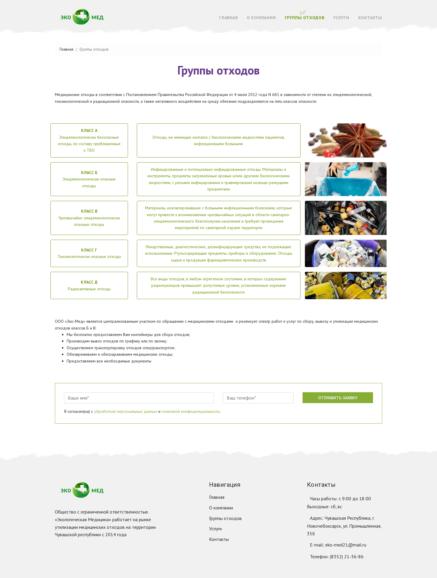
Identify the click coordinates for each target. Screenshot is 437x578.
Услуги (341, 17)
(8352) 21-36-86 (347, 556)
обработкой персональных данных (125, 411)
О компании (261, 17)
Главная (228, 17)
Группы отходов (304, 17)
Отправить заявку (337, 397)
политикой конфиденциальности (191, 411)
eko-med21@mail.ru (345, 545)
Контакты (370, 17)
